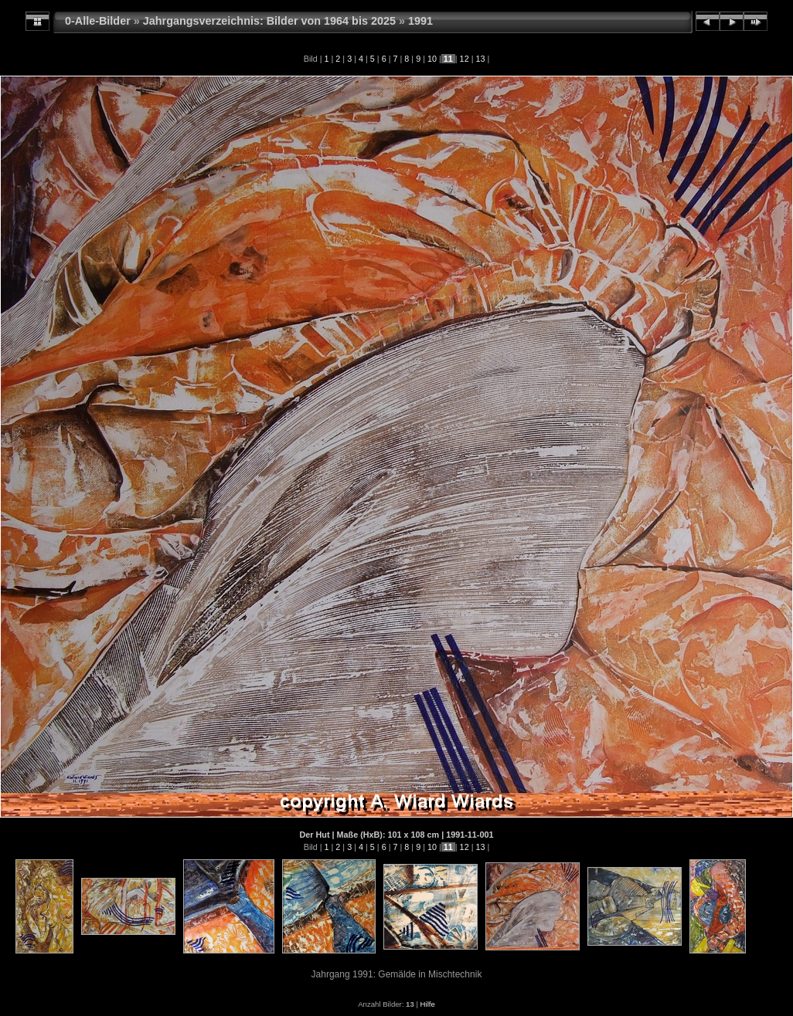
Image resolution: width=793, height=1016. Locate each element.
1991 (420, 21)
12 (464, 58)
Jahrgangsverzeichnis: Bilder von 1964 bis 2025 (269, 21)
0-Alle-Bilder (98, 21)
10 (432, 58)
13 (480, 58)
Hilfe (427, 1004)
